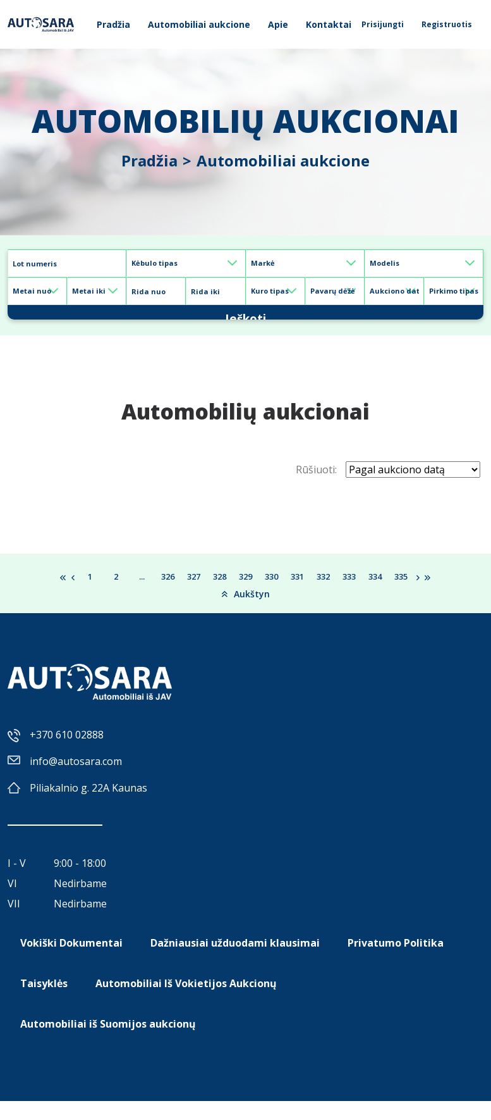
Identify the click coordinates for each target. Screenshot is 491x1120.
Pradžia (113, 24)
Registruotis (446, 24)
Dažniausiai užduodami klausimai (235, 962)
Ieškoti (245, 321)
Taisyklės (44, 1002)
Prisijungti (382, 24)
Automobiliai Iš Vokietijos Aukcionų (186, 1002)
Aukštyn (246, 612)
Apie (278, 24)
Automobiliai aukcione (199, 24)
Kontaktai (328, 24)
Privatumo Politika (396, 962)
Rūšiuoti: (316, 488)
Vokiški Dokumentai (71, 962)
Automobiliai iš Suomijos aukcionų (108, 1043)
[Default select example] (185, 263)
